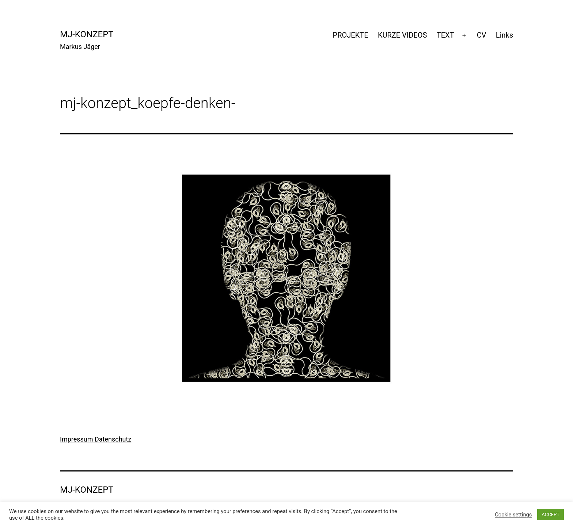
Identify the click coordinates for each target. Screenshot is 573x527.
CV (481, 35)
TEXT (445, 35)
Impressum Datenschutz (95, 439)
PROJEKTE (350, 35)
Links (504, 35)
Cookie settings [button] (513, 514)
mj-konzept (87, 34)
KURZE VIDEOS (402, 35)
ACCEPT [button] (550, 514)
